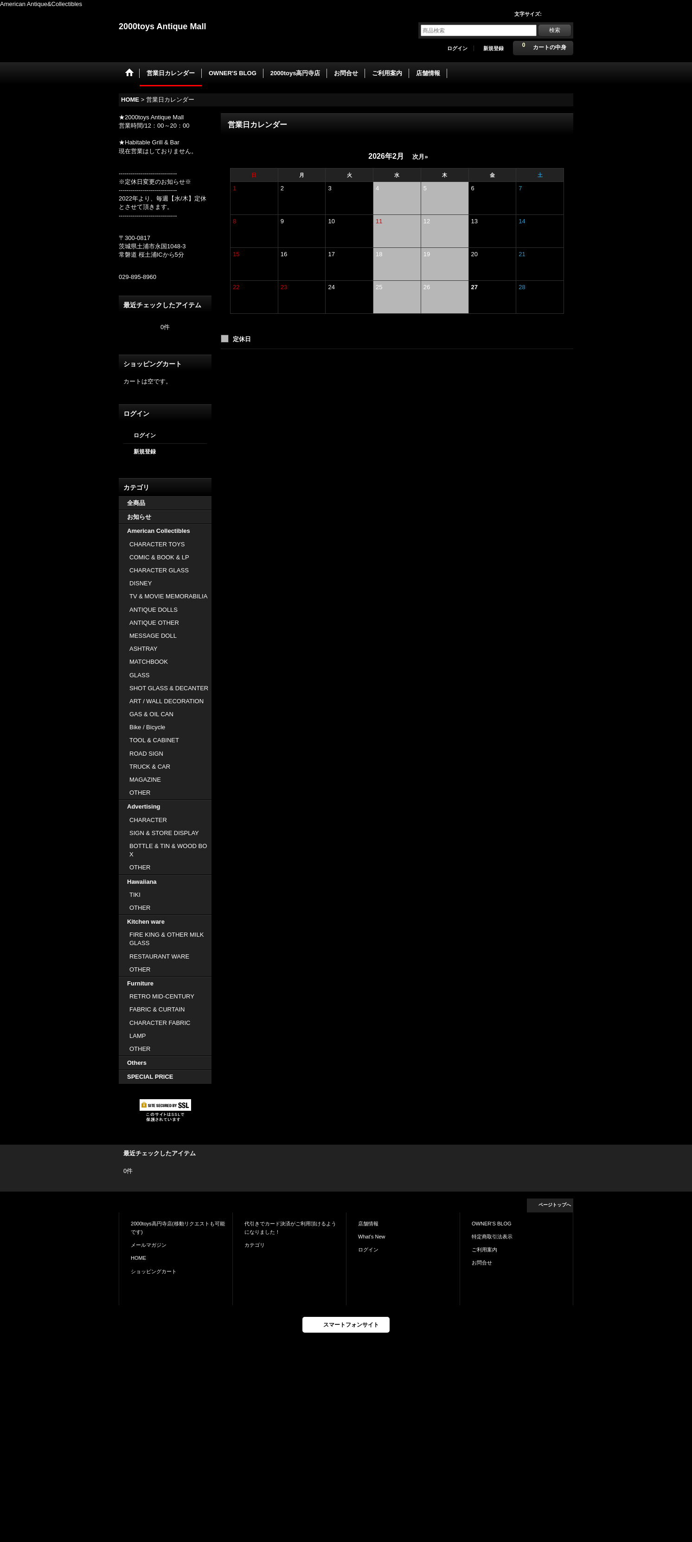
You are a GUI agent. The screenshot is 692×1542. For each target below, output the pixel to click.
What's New (371, 1236)
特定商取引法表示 (492, 1236)
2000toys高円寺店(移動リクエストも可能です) (178, 1228)
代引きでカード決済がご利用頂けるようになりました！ (290, 1228)
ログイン (457, 48)
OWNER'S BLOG (492, 1223)
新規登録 (493, 48)
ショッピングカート (154, 1271)
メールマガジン (149, 1245)
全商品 (136, 502)
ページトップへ (554, 1204)
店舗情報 (368, 1223)
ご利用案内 (484, 1249)
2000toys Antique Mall (162, 26)
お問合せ (482, 1262)
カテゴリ (254, 1245)
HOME (138, 1258)
